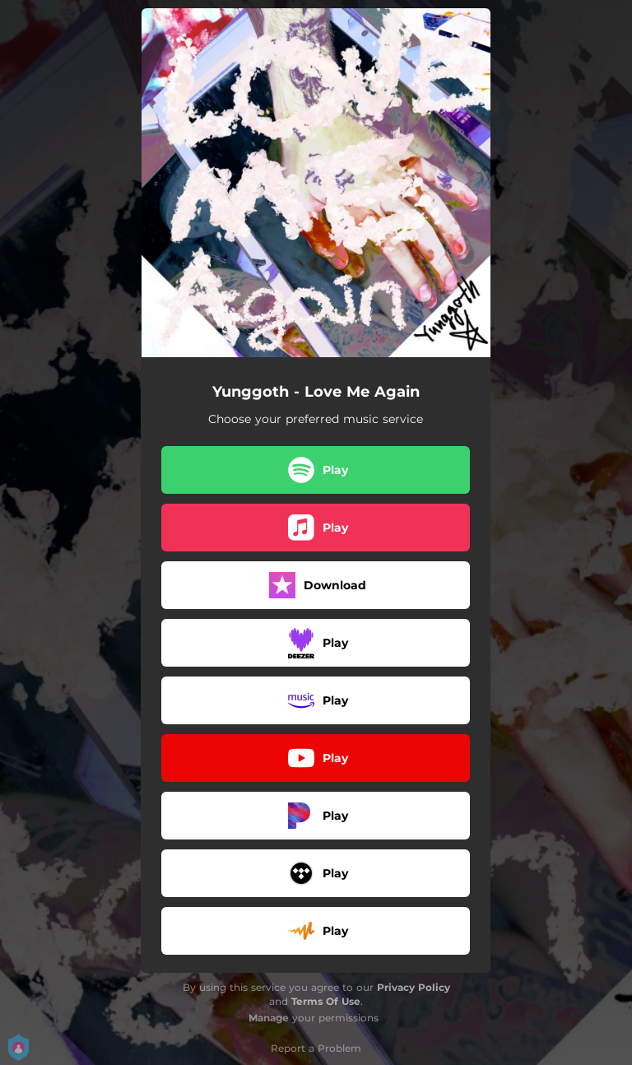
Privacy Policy (413, 987)
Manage (269, 1018)
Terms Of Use (325, 1001)
